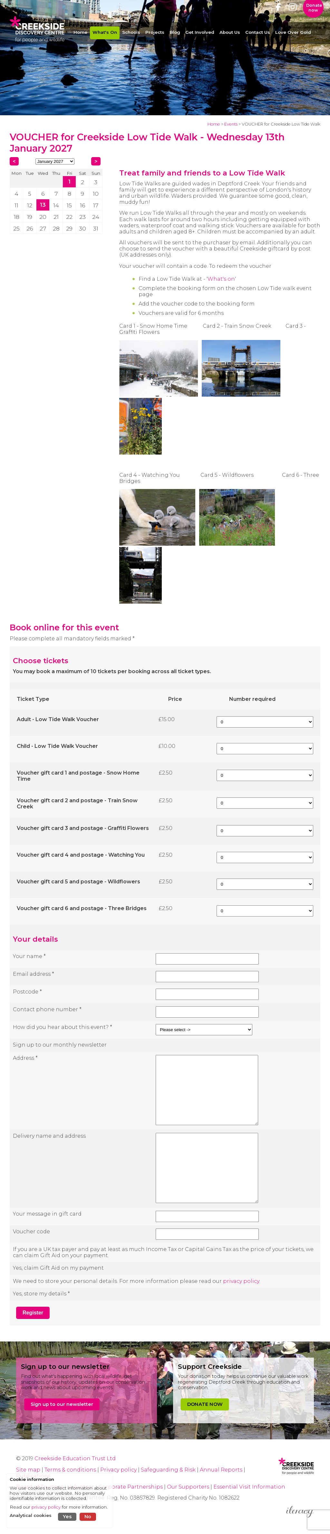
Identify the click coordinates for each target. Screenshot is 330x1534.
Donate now (314, 14)
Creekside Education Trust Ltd (75, 1458)
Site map (28, 1470)
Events (231, 124)
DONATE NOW (204, 1404)
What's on (221, 279)
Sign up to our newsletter (62, 1404)
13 (43, 204)
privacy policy (241, 1281)
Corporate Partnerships (130, 1487)
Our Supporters (188, 1487)
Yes (67, 1517)
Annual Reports (222, 1470)
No (87, 1517)
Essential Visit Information (249, 1487)
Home (214, 124)
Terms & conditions (70, 1470)
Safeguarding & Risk (168, 1470)
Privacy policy (118, 1470)
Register (33, 1312)
